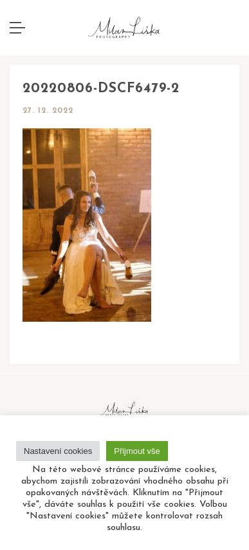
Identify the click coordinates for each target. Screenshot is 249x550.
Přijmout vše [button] (137, 451)
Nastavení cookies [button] (58, 451)
